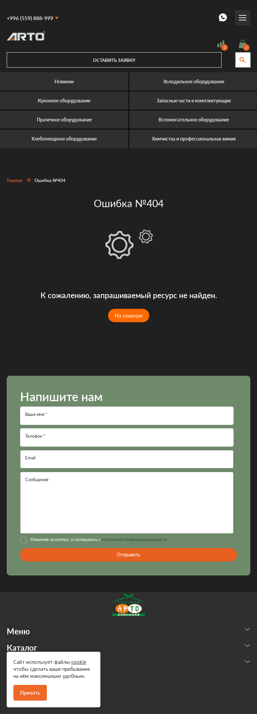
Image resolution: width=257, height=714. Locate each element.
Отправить (128, 554)
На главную (129, 316)
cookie (78, 662)
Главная (14, 180)
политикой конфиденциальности (134, 539)
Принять (30, 693)
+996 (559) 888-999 (30, 18)
